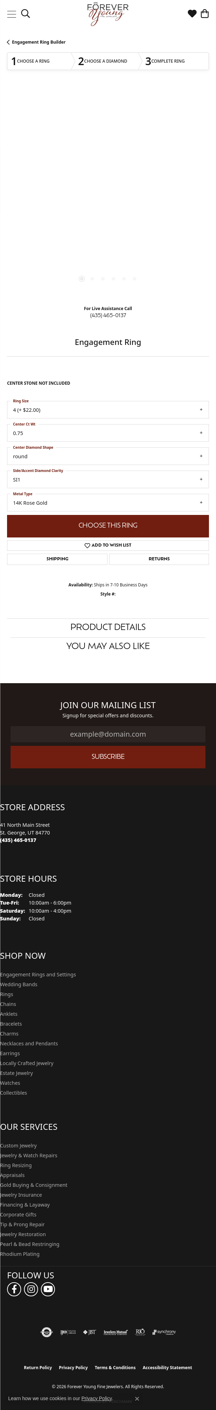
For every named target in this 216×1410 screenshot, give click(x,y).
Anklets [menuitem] (9, 1014)
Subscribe (108, 757)
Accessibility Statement (167, 1368)
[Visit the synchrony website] (164, 1332)
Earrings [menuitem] (10, 1053)
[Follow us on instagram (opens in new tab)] (31, 1289)
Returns (159, 559)
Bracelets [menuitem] (11, 1023)
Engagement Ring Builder (39, 42)
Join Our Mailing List (108, 705)
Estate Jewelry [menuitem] (16, 1073)
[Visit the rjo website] (140, 1332)
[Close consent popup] (137, 1399)
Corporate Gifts (18, 1214)
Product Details (108, 628)
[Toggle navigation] (11, 14)
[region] (108, 194)
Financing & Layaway (25, 1204)
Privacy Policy (73, 1368)
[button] (25, 14)
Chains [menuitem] (8, 1004)
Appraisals (12, 1175)
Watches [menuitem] (10, 1082)
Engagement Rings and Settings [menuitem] (38, 974)
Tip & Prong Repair (22, 1224)
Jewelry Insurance (21, 1194)
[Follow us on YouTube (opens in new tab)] (48, 1289)
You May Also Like (108, 647)
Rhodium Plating (19, 1254)
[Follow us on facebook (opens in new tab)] (14, 1289)
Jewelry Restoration (23, 1234)
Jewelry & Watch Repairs (28, 1155)
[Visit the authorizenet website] (46, 1332)
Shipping (57, 559)
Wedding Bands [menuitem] (18, 984)
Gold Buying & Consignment (33, 1185)
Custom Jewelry (18, 1145)
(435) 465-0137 (108, 316)
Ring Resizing (16, 1165)
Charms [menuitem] (9, 1033)
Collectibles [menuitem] (13, 1092)
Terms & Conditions (115, 1368)
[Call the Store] (18, 840)
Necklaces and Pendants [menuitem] (29, 1043)
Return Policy (38, 1368)
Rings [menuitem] (6, 994)
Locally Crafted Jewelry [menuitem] (27, 1063)
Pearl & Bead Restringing (30, 1244)
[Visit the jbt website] (89, 1332)
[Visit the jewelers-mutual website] (116, 1332)
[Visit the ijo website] (68, 1332)
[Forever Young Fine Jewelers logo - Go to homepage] (108, 14)
